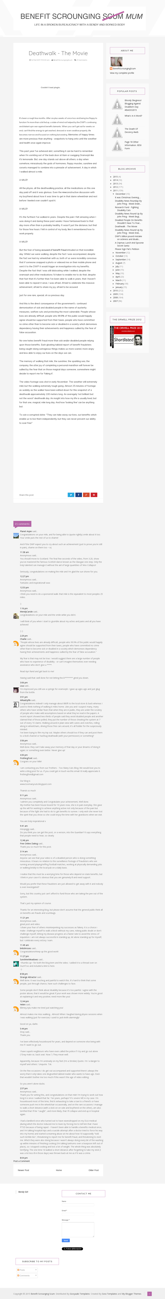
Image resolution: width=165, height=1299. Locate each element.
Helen (22, 1004)
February (120, 283)
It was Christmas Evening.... (128, 197)
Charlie (23, 639)
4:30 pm (24, 755)
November (121, 252)
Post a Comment (21, 1161)
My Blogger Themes (131, 1293)
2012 (115, 187)
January (119, 287)
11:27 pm (24, 956)
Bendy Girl (23, 1192)
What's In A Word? (133, 115)
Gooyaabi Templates (80, 1293)
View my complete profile (122, 73)
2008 (115, 297)
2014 (115, 180)
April (118, 276)
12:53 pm (24, 587)
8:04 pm (24, 1157)
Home (59, 1170)
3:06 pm (24, 682)
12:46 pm (24, 840)
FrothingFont (26, 758)
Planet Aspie (26, 531)
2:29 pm (24, 635)
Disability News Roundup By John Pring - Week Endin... (128, 202)
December (121, 193)
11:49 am (24, 945)
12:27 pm (24, 576)
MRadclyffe (25, 700)
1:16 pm (24, 608)
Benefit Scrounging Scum (43, 1293)
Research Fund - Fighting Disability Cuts (127, 209)
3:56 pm (24, 740)
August (119, 262)
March (119, 280)
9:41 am (24, 825)
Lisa (22, 685)
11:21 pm (24, 917)
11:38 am (24, 552)
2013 (115, 183)
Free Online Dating (29, 843)
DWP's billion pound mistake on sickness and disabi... (128, 238)
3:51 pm (24, 697)
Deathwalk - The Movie (126, 226)
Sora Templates (109, 1293)
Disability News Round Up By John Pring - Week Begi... (129, 215)
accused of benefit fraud (54, 250)
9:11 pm (24, 795)
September (121, 259)
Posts (21, 1270)
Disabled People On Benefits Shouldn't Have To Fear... (128, 221)
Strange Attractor (28, 977)
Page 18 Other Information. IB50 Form (133, 145)
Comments (23, 1275)
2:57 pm (24, 1088)
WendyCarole (26, 611)
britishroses (25, 948)
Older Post (94, 1170)
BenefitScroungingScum (124, 68)
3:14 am (24, 851)
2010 (115, 290)
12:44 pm (24, 1001)
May (118, 273)
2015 (115, 176)
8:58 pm (24, 973)
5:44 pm (24, 1028)
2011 (115, 190)
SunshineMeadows (29, 959)
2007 (115, 301)
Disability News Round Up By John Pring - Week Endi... (129, 231)
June (118, 269)
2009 (115, 294)
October (120, 256)
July (117, 266)
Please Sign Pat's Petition (127, 249)
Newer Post (23, 1170)
